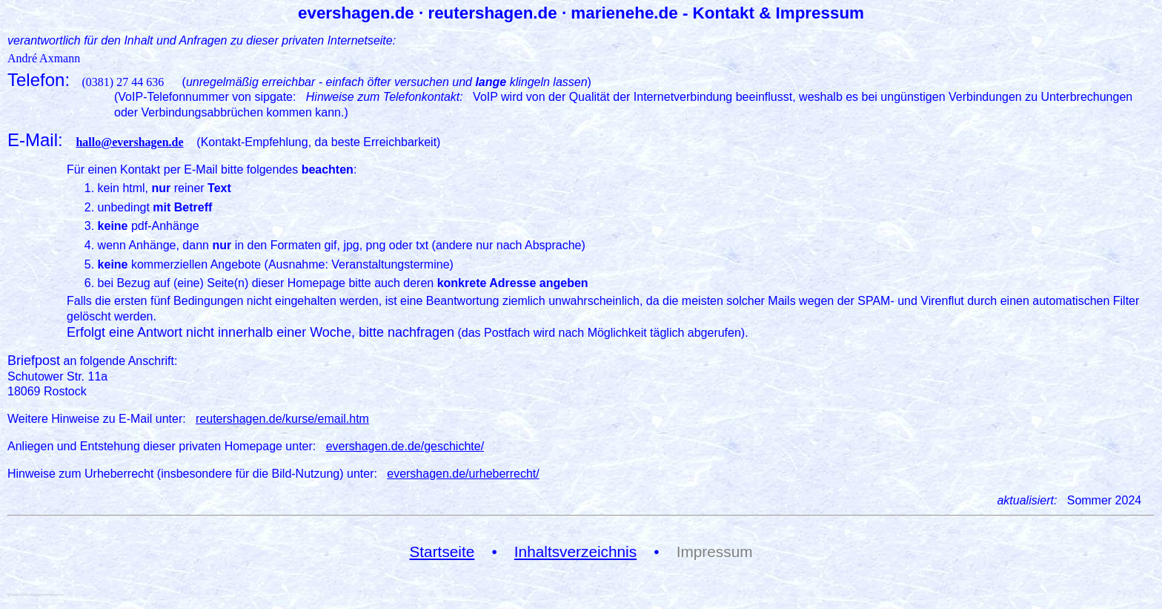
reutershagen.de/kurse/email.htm (282, 418)
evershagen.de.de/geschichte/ (405, 446)
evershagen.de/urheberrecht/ (463, 473)
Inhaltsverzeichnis (575, 551)
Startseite (441, 551)
